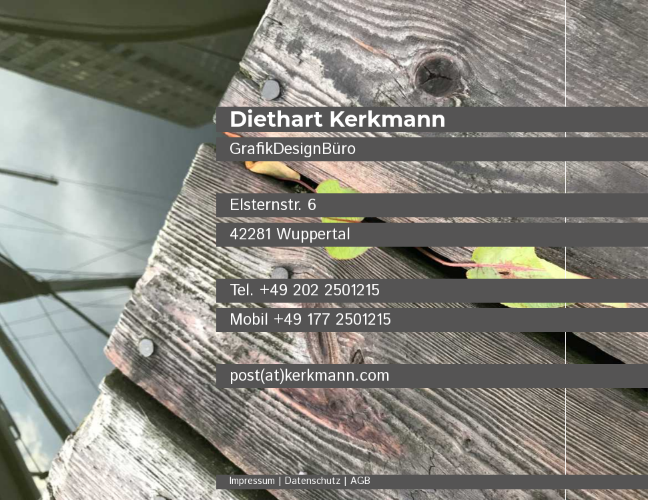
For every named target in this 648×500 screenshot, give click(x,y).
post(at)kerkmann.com (310, 376)
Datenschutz (312, 481)
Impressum (252, 481)
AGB (360, 481)
